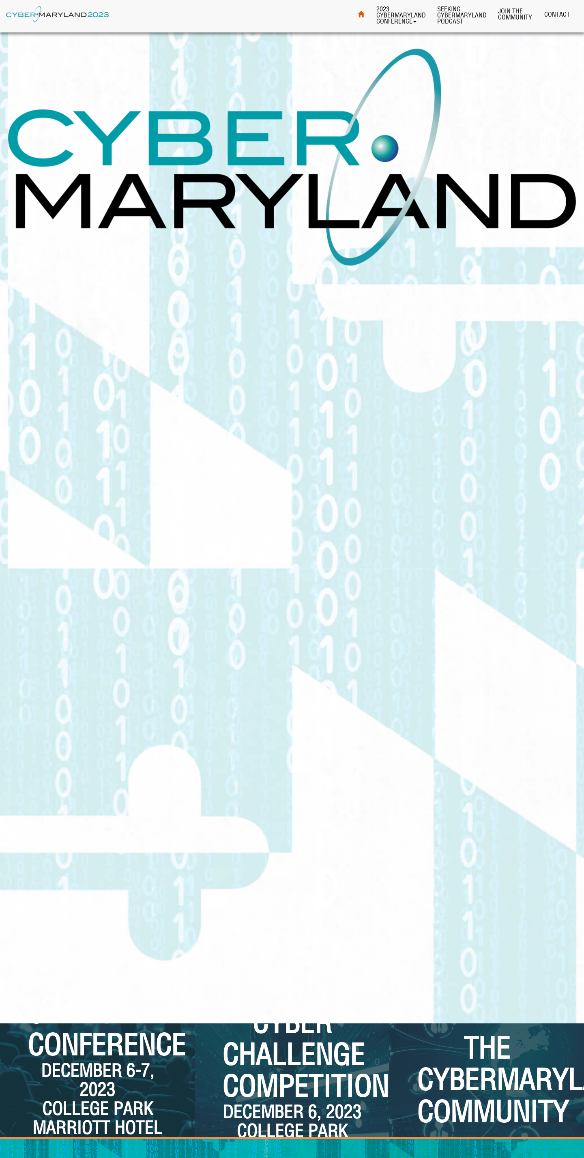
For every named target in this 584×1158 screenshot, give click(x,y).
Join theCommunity (515, 14)
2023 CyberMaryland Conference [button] (401, 15)
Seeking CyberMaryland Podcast (462, 15)
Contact (557, 14)
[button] (97, 1050)
